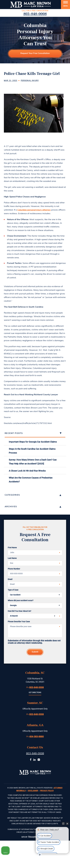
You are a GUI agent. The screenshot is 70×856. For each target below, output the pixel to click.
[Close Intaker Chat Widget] (67, 823)
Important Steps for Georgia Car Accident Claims (33, 441)
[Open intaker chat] (39, 854)
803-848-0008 (35, 14)
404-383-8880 (36, 736)
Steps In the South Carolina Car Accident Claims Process (32, 451)
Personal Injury (30, 80)
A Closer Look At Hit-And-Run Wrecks (27, 470)
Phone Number (14, 569)
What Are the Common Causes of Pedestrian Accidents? (30, 479)
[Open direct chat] (63, 823)
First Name (12, 548)
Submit (35, 652)
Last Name (12, 558)
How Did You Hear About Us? (19, 611)
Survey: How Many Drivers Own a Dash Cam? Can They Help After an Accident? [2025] (33, 461)
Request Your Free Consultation (35, 53)
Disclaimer (33, 791)
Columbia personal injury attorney (34, 210)
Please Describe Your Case (19, 622)
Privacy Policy (47, 791)
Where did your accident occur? (20, 600)
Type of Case (13, 590)
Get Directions (35, 692)
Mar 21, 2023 (10, 80)
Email (10, 579)
